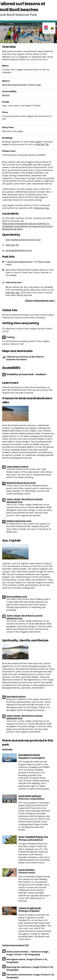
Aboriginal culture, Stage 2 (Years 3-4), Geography (27, 961)
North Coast (35, 84)
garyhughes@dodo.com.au (19, 250)
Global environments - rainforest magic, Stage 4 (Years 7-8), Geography (27, 953)
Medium (6, 95)
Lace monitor (26, 869)
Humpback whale (29, 755)
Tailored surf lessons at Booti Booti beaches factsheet (25, 358)
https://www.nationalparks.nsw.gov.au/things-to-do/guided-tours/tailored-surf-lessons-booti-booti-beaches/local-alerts (27, 226)
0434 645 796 (42, 144)
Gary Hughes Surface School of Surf (23, 239)
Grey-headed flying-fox (33, 837)
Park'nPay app (12, 292)
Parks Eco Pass (42, 208)
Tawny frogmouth (29, 908)
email (38, 141)
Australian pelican (29, 796)
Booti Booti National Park (14, 84)
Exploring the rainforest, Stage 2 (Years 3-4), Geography (30, 968)
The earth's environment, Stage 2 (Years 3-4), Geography (30, 976)
